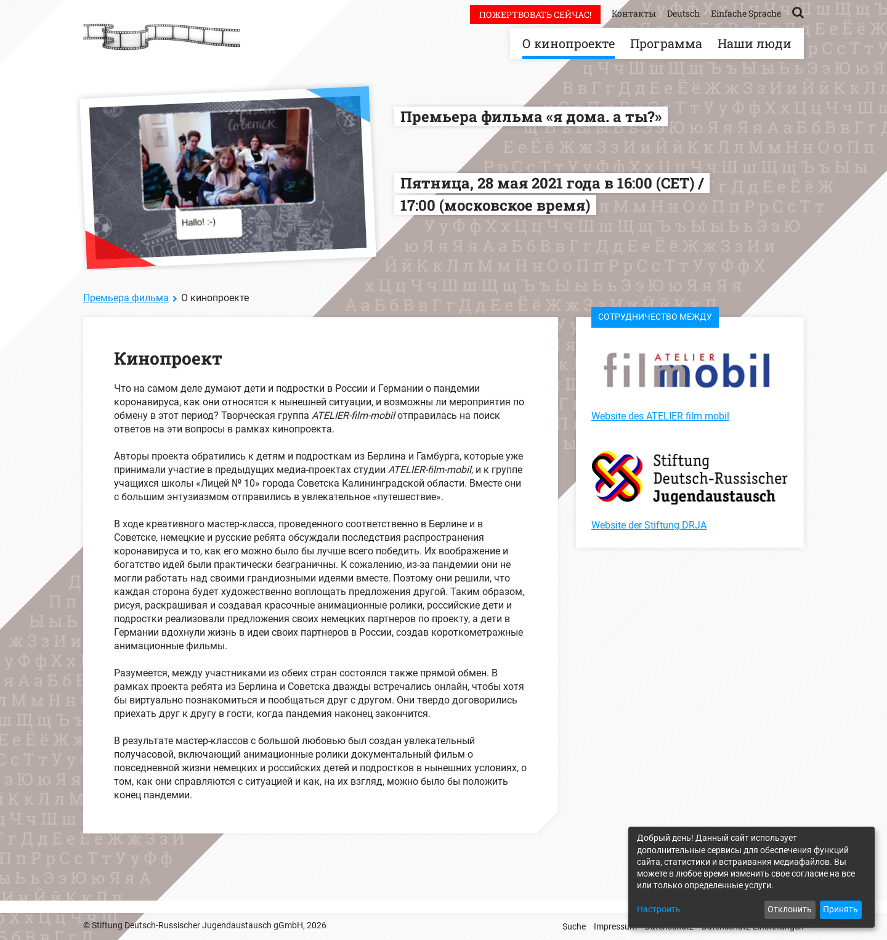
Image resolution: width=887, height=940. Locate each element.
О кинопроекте (568, 43)
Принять (840, 909)
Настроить (659, 909)
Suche (574, 926)
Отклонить (790, 909)
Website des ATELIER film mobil (660, 416)
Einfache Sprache (746, 13)
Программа (666, 43)
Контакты (634, 13)
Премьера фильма (126, 298)
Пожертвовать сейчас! (535, 14)
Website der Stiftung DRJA (649, 525)
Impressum (615, 926)
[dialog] (751, 877)
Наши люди (755, 43)
